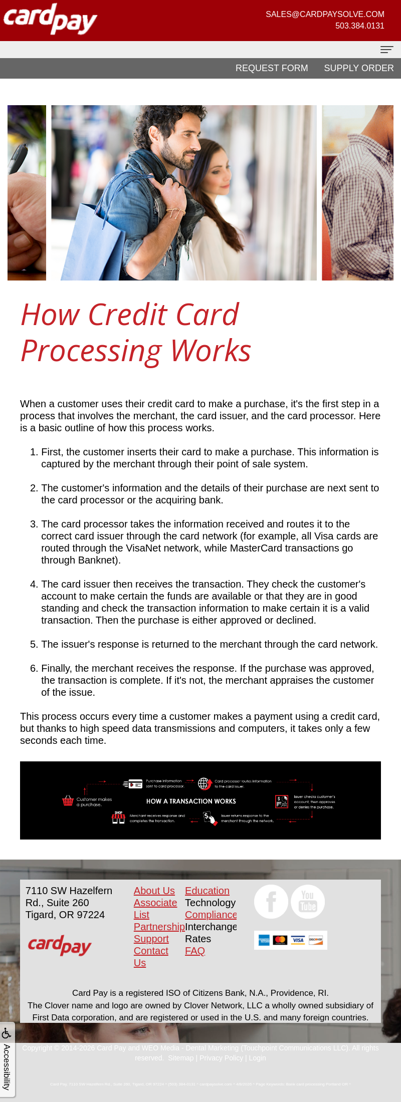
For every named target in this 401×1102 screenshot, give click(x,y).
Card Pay (111, 1048)
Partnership (159, 926)
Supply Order (359, 68)
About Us (154, 890)
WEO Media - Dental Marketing (190, 1048)
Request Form (272, 68)
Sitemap (180, 1058)
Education (207, 890)
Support (151, 938)
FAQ (195, 950)
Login (257, 1058)
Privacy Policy (221, 1058)
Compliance (211, 914)
